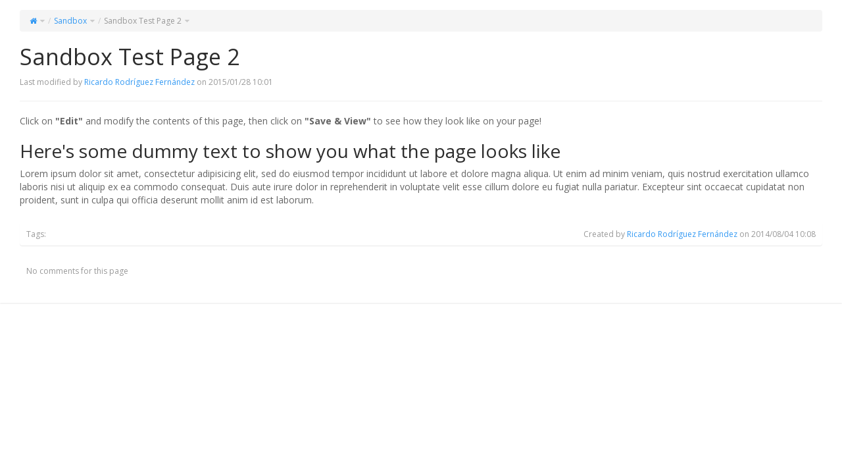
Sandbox (70, 20)
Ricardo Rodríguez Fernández (139, 82)
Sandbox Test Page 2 (143, 20)
